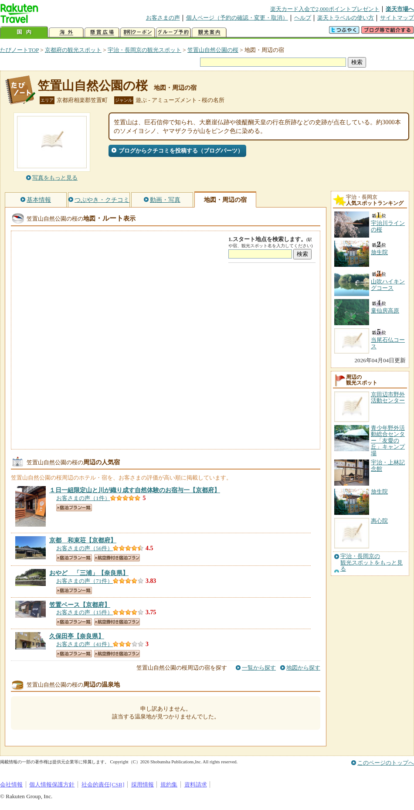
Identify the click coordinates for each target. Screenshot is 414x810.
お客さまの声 (163, 17)
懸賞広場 (102, 32)
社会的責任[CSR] (103, 784)
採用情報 (142, 784)
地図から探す (303, 667)
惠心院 (379, 520)
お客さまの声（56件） (84, 548)
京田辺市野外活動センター (388, 397)
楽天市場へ (400, 9)
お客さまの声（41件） (84, 644)
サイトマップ (397, 17)
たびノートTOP (19, 50)
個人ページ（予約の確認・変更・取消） (237, 17)
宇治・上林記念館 (388, 465)
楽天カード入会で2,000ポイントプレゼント (325, 9)
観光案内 (209, 32)
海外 (66, 32)
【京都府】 (134, 490)
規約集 (168, 784)
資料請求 (195, 784)
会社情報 (11, 784)
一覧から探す (259, 667)
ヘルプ (302, 17)
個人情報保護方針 (52, 784)
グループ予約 (173, 32)
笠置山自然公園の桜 (212, 50)
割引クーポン (137, 32)
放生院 (379, 491)
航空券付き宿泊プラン (117, 558)
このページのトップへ (385, 762)
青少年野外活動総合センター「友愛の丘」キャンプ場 (388, 440)
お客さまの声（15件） (84, 612)
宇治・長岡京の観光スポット (144, 50)
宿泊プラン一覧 (74, 507)
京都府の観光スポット (73, 50)
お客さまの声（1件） (83, 498)
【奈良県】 (89, 572)
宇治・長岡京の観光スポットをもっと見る (371, 562)
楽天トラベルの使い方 (345, 17)
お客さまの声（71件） (84, 581)
